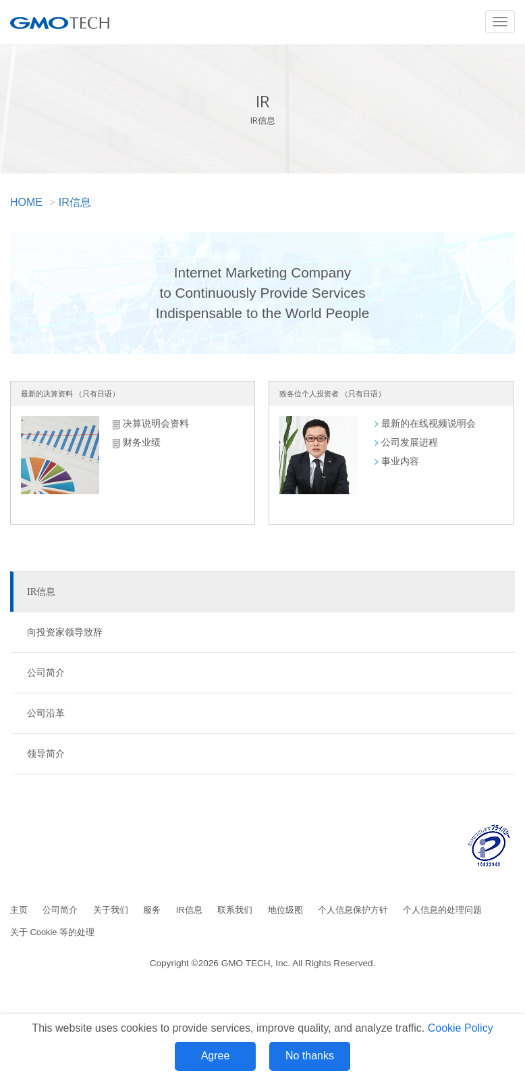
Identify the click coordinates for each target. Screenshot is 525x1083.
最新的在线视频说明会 (428, 424)
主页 (19, 910)
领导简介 (46, 753)
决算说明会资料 (156, 424)
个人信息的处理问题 (442, 910)
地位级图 (285, 910)
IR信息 (75, 202)
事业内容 (400, 461)
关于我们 (110, 910)
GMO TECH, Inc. (255, 963)
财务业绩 (142, 443)
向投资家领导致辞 (65, 632)
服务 (152, 910)
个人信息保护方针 (353, 910)
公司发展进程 (409, 443)
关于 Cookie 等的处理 (52, 932)
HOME (26, 202)
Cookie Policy (460, 1028)
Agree (215, 1055)
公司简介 (46, 672)
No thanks (309, 1055)
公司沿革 (46, 713)
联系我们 (234, 910)
